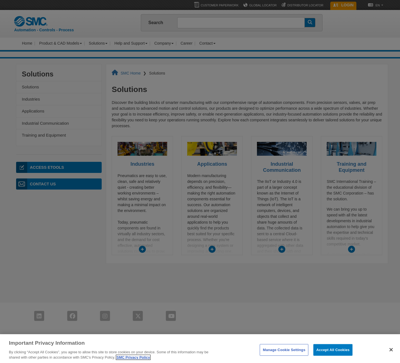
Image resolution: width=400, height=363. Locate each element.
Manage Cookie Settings (284, 354)
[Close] (391, 354)
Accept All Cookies (333, 354)
